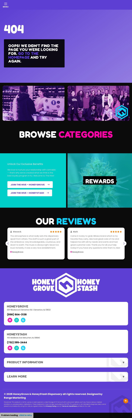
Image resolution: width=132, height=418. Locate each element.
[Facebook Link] (10, 320)
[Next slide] (124, 243)
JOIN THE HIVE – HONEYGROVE (30, 184)
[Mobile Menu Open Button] (5, 4)
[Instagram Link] (16, 320)
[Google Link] (23, 320)
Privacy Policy (51, 406)
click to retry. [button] (25, 415)
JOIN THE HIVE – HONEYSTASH (30, 192)
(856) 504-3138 (17, 314)
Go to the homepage (23, 55)
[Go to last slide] (8, 243)
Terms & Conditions (69, 406)
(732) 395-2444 (17, 342)
